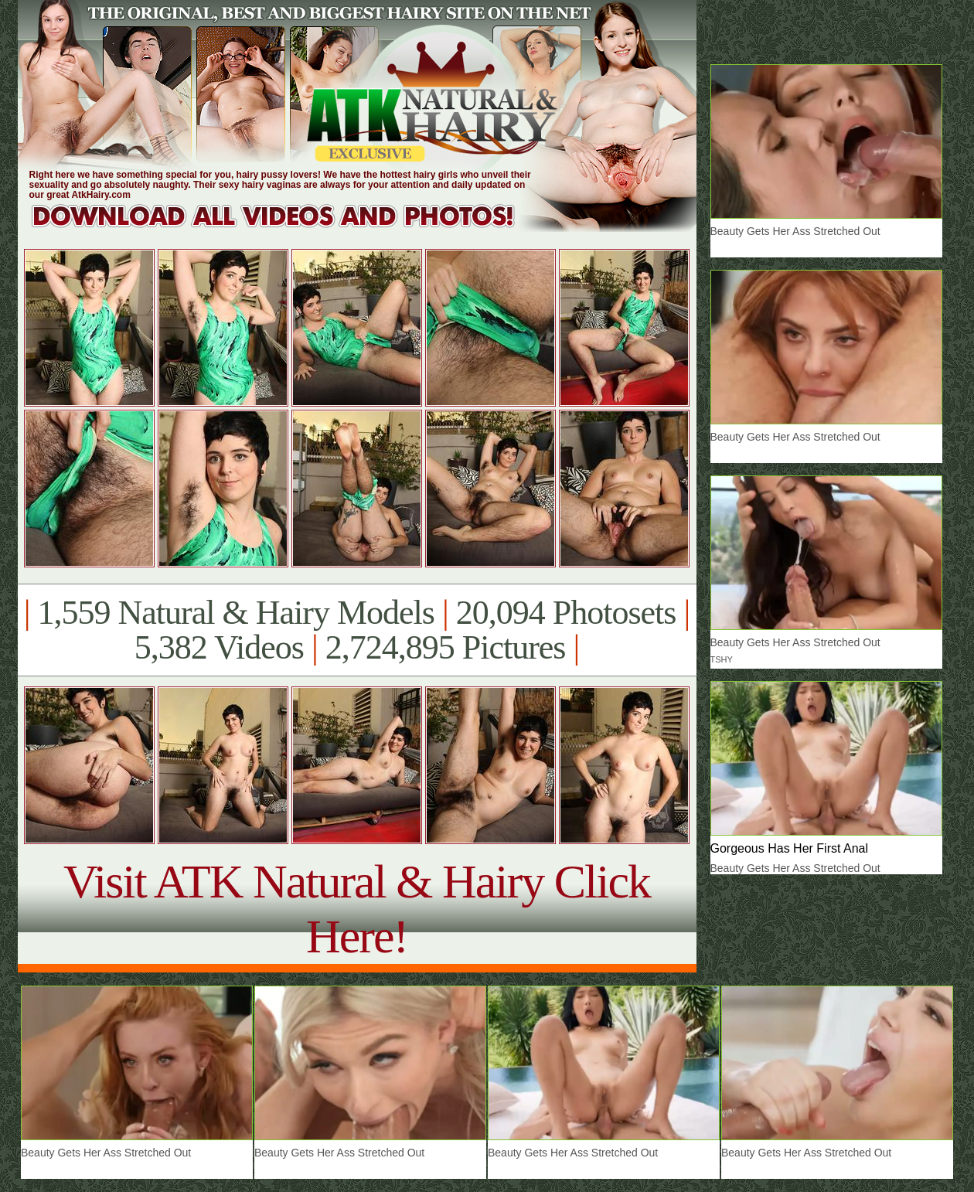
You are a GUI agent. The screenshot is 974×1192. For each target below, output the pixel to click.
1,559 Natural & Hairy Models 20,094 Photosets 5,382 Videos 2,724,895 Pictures (357, 630)
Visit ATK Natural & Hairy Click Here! (356, 908)
